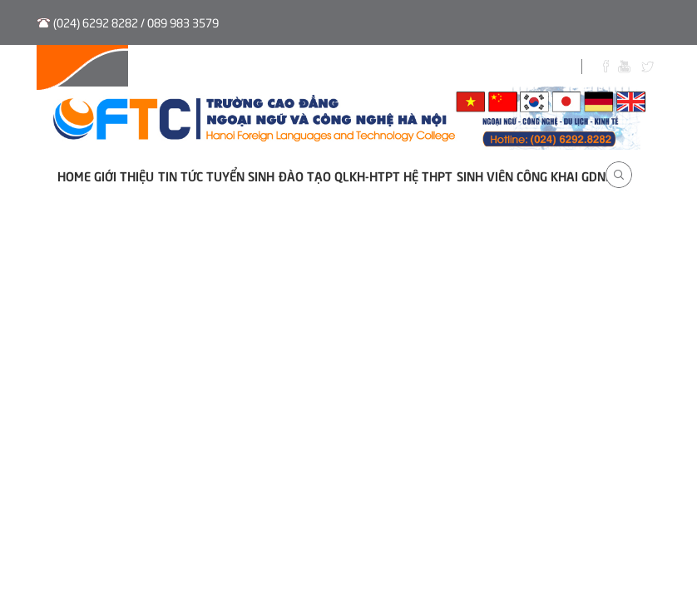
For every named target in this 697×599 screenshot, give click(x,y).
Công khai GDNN (565, 175)
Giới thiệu (124, 175)
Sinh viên (422, 68)
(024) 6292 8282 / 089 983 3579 (136, 22)
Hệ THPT (427, 175)
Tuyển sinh (256, 68)
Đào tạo (305, 175)
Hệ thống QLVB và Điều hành (126, 68)
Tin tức (180, 175)
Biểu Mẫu (495, 68)
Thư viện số (341, 68)
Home (74, 175)
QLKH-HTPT (367, 175)
